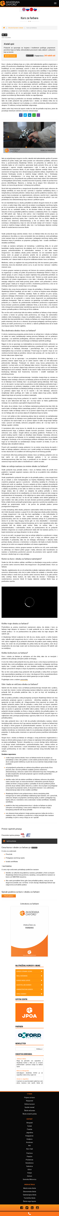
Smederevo (29, 1163)
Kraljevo (29, 1139)
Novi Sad (29, 1149)
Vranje (29, 1173)
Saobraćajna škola (29, 1195)
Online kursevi (29, 1104)
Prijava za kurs (29, 1097)
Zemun (29, 1176)
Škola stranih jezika (30, 1114)
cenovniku (24, 679)
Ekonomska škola (29, 1191)
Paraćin (29, 1156)
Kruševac (29, 1142)
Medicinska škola (29, 1188)
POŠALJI (39, 1049)
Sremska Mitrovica (29, 1179)
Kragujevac (29, 1136)
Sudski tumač (29, 1107)
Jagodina (29, 1132)
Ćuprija (29, 1129)
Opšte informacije (10, 56)
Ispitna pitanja (11, 841)
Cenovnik (29, 55)
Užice (30, 1169)
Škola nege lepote (29, 1201)
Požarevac (29, 1160)
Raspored (29, 1101)
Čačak (29, 1126)
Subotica (29, 1166)
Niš (29, 1145)
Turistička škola (29, 1198)
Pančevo (29, 1153)
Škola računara (29, 1110)
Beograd (30, 1123)
